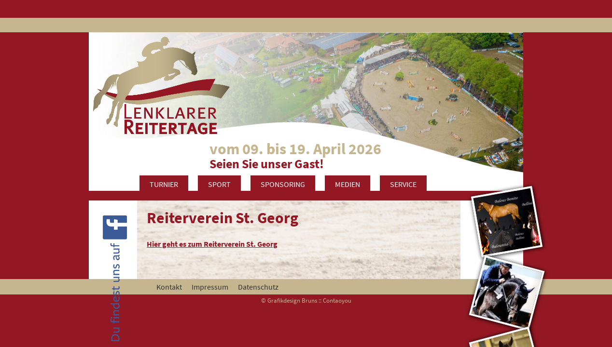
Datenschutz (258, 287)
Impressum (210, 287)
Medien (347, 184)
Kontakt (169, 287)
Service (403, 184)
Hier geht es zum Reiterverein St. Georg (212, 244)
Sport (219, 184)
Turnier (164, 184)
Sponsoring (283, 184)
